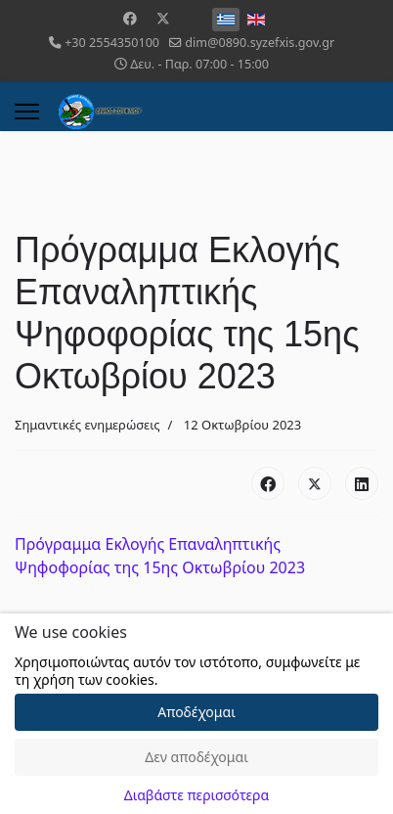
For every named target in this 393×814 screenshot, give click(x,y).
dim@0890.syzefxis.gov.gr (259, 42)
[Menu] (27, 111)
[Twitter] (163, 18)
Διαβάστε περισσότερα (196, 795)
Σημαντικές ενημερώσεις (87, 424)
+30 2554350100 (112, 42)
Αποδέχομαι (196, 711)
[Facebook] (130, 18)
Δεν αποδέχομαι (196, 756)
